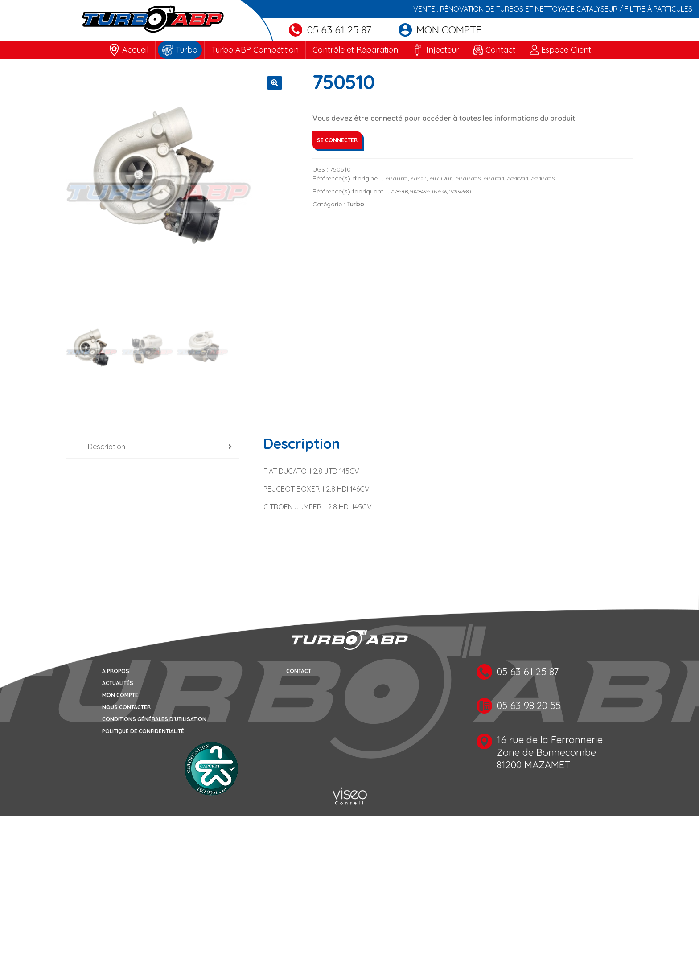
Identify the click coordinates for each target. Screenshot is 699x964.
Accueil (135, 50)
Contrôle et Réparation (355, 50)
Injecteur (442, 50)
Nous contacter (126, 708)
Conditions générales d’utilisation (154, 720)
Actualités (117, 684)
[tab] (152, 447)
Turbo (186, 50)
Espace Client (566, 50)
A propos (115, 672)
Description (106, 447)
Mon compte (440, 29)
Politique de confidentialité (143, 732)
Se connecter (337, 140)
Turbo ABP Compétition (255, 50)
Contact (500, 50)
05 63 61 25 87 (330, 29)
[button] (274, 83)
